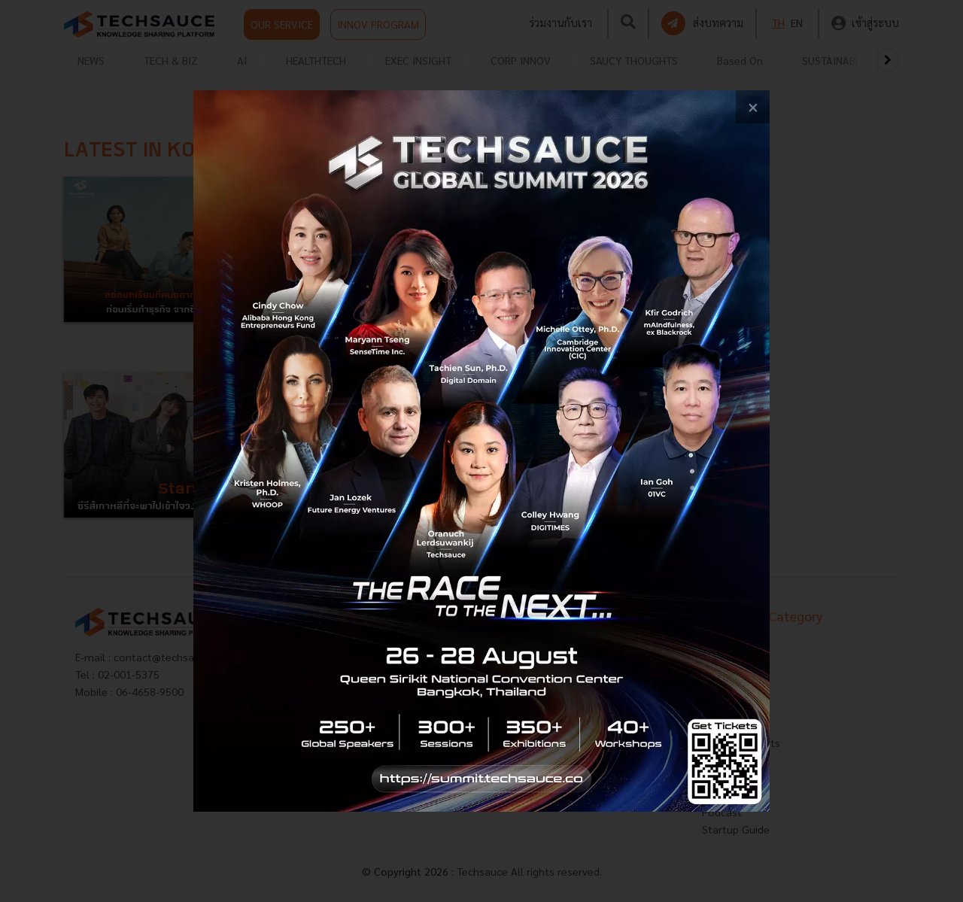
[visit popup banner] (481, 451)
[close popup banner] (753, 107)
